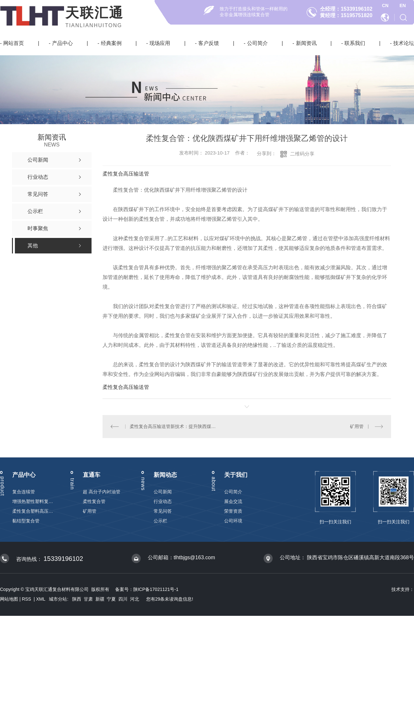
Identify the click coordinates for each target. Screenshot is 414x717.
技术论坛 (403, 43)
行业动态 (163, 501)
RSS (27, 599)
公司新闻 (163, 491)
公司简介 (257, 43)
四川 (122, 599)
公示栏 (160, 520)
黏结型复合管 (25, 520)
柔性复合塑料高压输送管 (32, 511)
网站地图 (9, 599)
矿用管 (357, 426)
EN (402, 5)
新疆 (99, 599)
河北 (134, 599)
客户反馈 (208, 43)
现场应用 (159, 43)
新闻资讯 (306, 43)
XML (41, 599)
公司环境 (233, 520)
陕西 (76, 599)
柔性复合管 (94, 501)
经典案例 (111, 43)
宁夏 (111, 599)
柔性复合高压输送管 (126, 174)
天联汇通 (94, 13)
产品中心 (62, 43)
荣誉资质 (233, 511)
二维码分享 (302, 153)
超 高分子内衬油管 (101, 491)
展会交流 (233, 501)
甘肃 (88, 599)
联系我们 (354, 43)
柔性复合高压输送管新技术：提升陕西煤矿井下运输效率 (174, 426)
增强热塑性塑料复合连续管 (32, 501)
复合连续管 (23, 491)
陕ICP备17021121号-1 (156, 589)
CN (385, 5)
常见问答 (163, 511)
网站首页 (13, 43)
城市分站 (58, 599)
